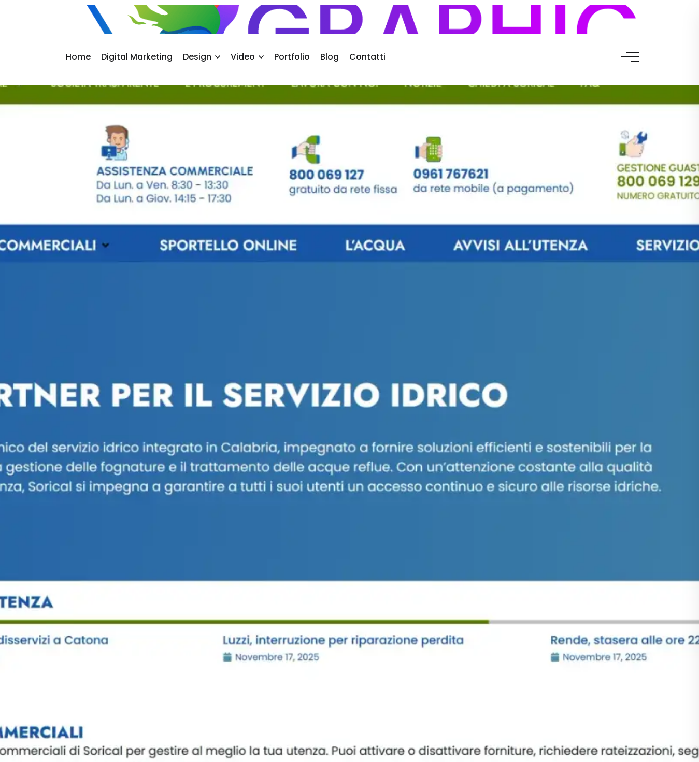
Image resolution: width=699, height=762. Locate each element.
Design (197, 57)
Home (78, 57)
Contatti (367, 57)
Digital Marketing (137, 57)
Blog (329, 57)
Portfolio (292, 57)
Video (243, 57)
